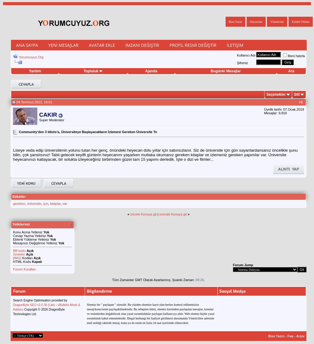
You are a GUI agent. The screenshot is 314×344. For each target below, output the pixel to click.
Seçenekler (275, 94)
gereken (19, 203)
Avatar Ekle (102, 45)
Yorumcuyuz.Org (31, 57)
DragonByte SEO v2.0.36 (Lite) (34, 305)
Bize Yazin (276, 336)
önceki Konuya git (143, 214)
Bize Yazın (235, 21)
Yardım (35, 71)
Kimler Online (300, 21)
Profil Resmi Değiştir (192, 45)
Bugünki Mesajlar (226, 71)
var (65, 203)
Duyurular (256, 21)
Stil (297, 94)
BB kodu (19, 251)
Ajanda (151, 71)
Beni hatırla (294, 56)
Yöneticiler (277, 21)
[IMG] (17, 258)
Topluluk (93, 71)
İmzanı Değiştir (142, 45)
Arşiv (300, 336)
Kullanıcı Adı (246, 55)
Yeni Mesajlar (63, 45)
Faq (291, 336)
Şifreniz (242, 63)
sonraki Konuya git (173, 214)
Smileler (19, 254)
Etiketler (19, 196)
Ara (291, 71)
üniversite (34, 203)
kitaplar (55, 203)
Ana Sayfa (27, 45)
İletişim (235, 45)
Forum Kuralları (24, 269)
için (45, 203)
